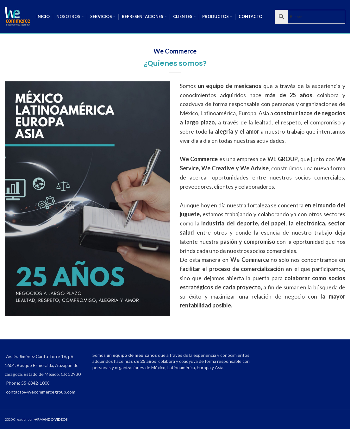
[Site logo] (17, 16)
